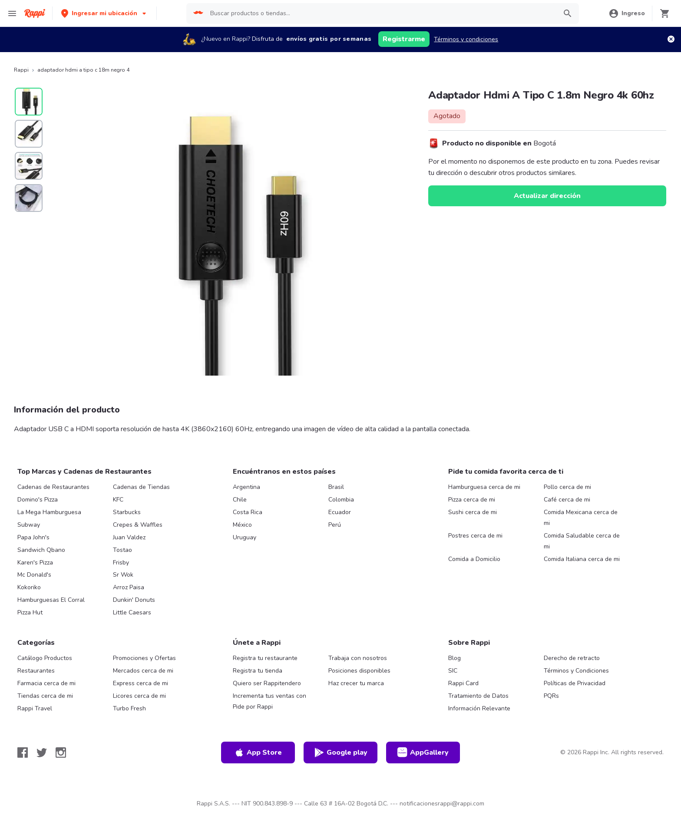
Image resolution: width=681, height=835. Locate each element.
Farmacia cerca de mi (46, 683)
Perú (334, 525)
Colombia (341, 499)
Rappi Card (463, 683)
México (242, 525)
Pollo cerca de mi (567, 487)
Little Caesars (132, 612)
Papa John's (33, 537)
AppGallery (423, 752)
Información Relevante (479, 708)
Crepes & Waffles (137, 525)
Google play (340, 752)
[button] (104, 13)
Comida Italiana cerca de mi (582, 559)
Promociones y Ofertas (144, 658)
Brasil (336, 487)
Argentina (246, 487)
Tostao (122, 550)
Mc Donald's (34, 575)
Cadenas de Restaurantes (53, 487)
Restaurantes (36, 671)
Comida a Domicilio (474, 559)
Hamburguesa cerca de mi (484, 487)
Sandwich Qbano (41, 550)
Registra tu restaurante (265, 658)
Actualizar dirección (547, 196)
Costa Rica (247, 512)
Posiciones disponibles (359, 671)
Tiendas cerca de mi (45, 696)
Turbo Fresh (129, 708)
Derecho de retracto (572, 658)
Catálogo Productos (44, 658)
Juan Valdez (129, 537)
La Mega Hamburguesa (49, 512)
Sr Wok (123, 575)
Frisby (121, 562)
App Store (258, 752)
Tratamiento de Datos (478, 696)
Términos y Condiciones (576, 671)
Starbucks (127, 512)
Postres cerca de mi (475, 535)
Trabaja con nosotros (357, 658)
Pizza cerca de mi (471, 499)
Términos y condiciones (466, 39)
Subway (28, 525)
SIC (452, 671)
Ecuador (339, 512)
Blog (454, 658)
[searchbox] (381, 13)
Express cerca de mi (140, 683)
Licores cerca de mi (139, 696)
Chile (240, 499)
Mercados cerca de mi (143, 671)
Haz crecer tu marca (356, 683)
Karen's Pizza (35, 562)
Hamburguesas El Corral (51, 600)
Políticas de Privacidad (574, 683)
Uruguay (244, 537)
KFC (118, 499)
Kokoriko (29, 587)
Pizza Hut (30, 612)
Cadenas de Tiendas (141, 487)
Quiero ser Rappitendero (267, 683)
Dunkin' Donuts (134, 600)
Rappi (21, 69)
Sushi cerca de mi (472, 512)
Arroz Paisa (128, 587)
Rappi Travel (34, 708)
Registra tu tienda (257, 671)
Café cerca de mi (567, 499)
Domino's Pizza (37, 499)
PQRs (551, 696)
